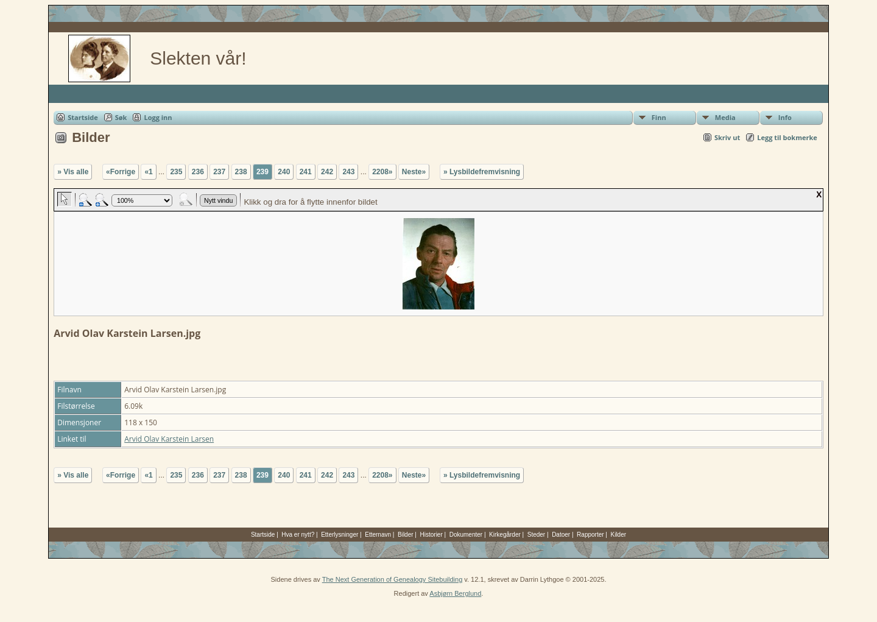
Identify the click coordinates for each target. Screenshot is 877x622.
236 (198, 172)
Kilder (619, 534)
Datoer (561, 534)
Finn (659, 117)
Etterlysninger (339, 534)
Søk (121, 117)
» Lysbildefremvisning (481, 172)
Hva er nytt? (297, 534)
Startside (83, 117)
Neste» (414, 172)
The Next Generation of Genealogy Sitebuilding (392, 579)
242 (327, 172)
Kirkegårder (505, 534)
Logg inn (158, 117)
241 (306, 172)
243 (348, 172)
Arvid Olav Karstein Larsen (169, 439)
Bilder (406, 534)
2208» (382, 172)
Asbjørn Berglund (455, 593)
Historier (431, 534)
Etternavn (378, 534)
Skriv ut (727, 137)
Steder (536, 534)
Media (725, 117)
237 (219, 172)
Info (785, 117)
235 (176, 172)
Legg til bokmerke (787, 137)
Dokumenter (465, 534)
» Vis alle (72, 172)
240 (284, 172)
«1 (148, 172)
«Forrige (120, 172)
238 (241, 172)
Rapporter (590, 534)
